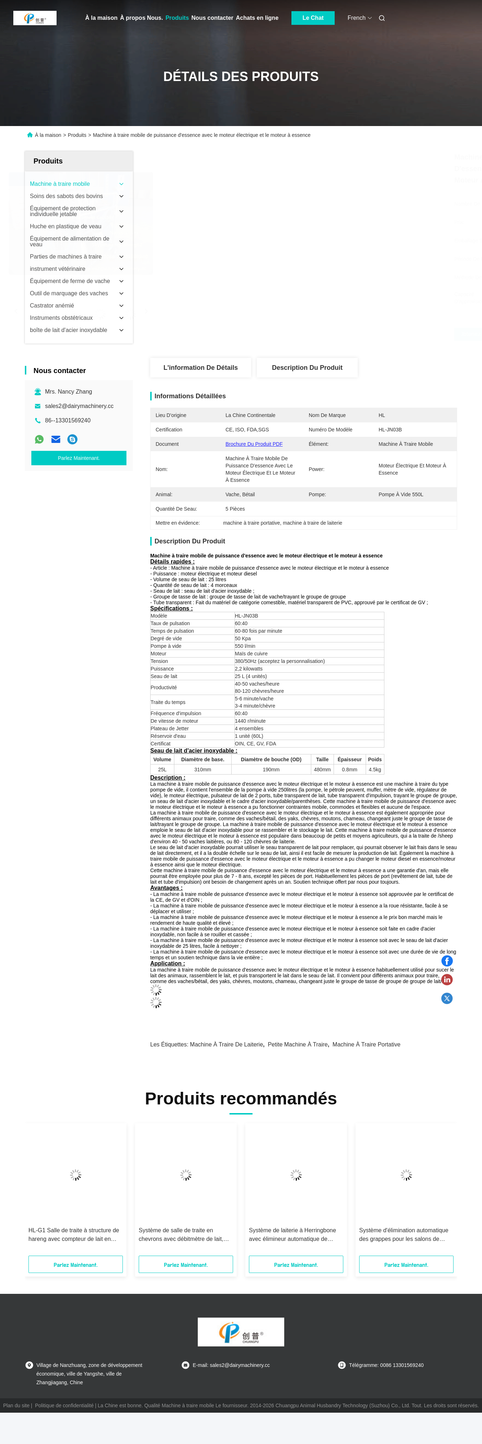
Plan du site (16, 1405)
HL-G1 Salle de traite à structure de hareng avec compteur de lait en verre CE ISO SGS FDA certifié (73, 1235)
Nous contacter (212, 18)
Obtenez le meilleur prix (345, 334)
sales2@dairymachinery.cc (79, 406)
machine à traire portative (367, 1044)
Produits (177, 18)
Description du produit (307, 367)
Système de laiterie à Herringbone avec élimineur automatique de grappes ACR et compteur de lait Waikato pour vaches (292, 1235)
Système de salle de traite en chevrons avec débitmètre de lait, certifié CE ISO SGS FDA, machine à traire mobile (184, 1235)
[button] (40, 1192)
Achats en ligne (257, 18)
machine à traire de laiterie (226, 1044)
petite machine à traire (297, 1044)
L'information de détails (201, 367)
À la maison (101, 18)
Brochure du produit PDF (254, 444)
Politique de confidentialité (64, 1405)
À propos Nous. (141, 18)
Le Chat (313, 18)
